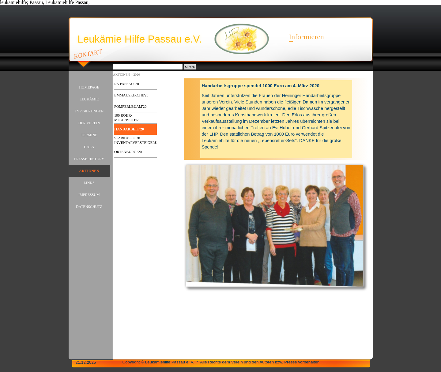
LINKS (89, 183)
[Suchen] (148, 67)
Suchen (189, 67)
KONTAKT (88, 53)
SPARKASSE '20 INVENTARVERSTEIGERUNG (138, 140)
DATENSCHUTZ (89, 207)
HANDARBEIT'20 (129, 129)
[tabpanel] (276, 119)
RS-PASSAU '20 (126, 84)
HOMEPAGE (89, 87)
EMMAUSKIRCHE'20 (131, 95)
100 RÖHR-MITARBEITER (126, 117)
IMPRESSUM (89, 195)
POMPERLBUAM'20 (130, 106)
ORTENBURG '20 (128, 152)
